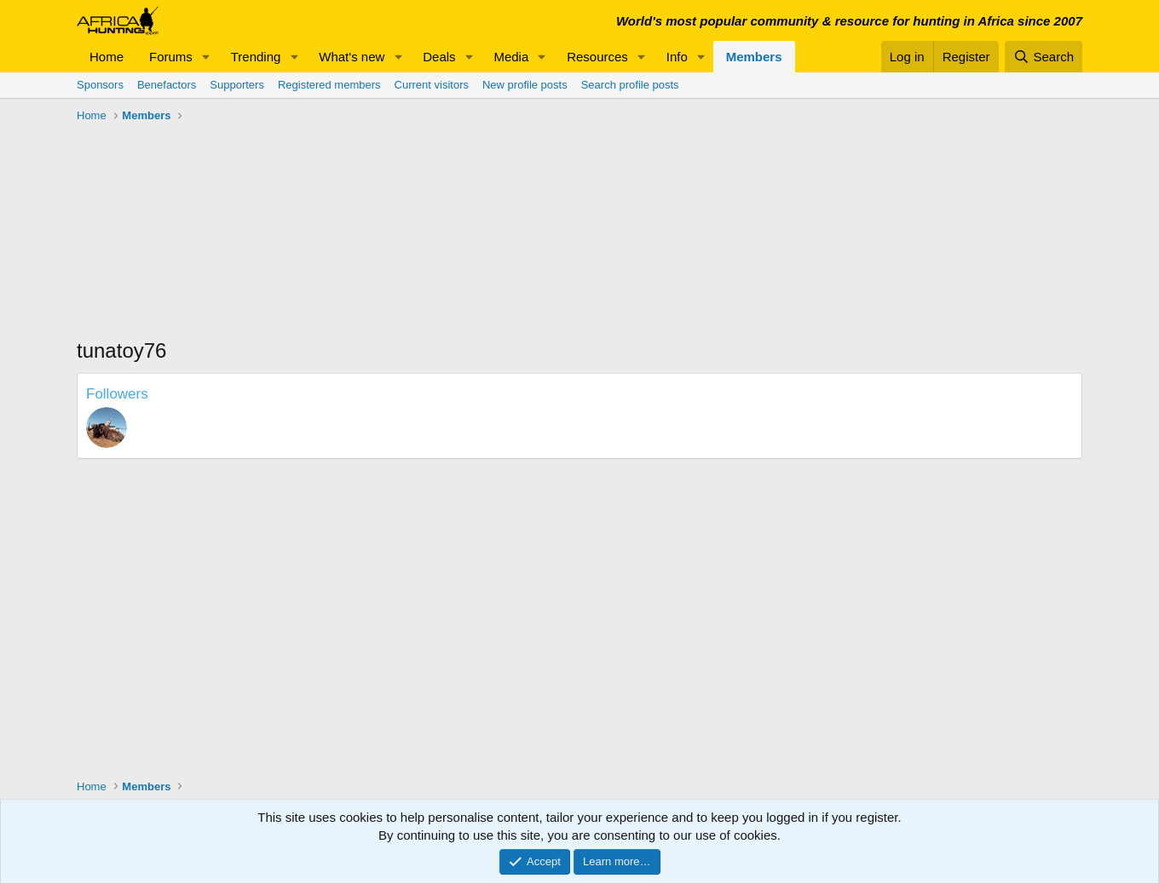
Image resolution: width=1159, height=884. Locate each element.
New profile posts (525, 84)
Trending (256, 56)
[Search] (1043, 56)
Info (677, 56)
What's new (351, 56)
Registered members (329, 84)
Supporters (237, 84)
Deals (439, 56)
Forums (171, 56)
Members (754, 56)
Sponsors (100, 84)
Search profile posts (630, 84)
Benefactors (166, 84)
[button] (206, 56)
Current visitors (432, 84)
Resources (597, 56)
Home (106, 56)
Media (510, 56)
